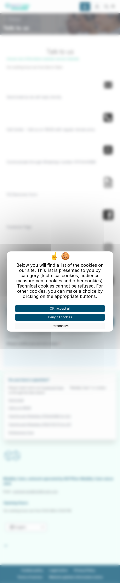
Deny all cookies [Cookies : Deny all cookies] (60, 317)
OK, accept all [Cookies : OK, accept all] (60, 308)
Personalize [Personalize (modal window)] (60, 326)
